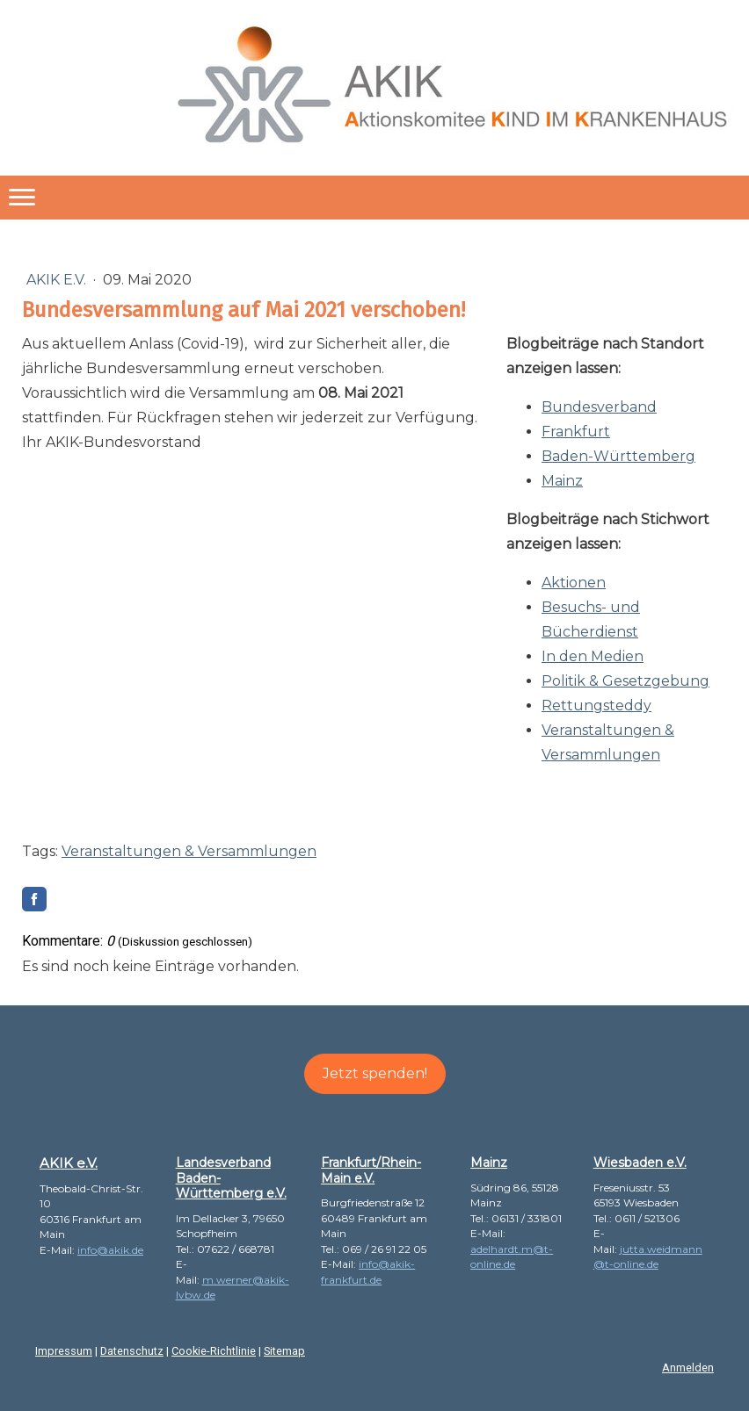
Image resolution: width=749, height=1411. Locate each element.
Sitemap (284, 1350)
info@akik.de (110, 1249)
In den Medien (593, 656)
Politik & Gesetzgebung (625, 681)
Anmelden (688, 1367)
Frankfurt (576, 431)
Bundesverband (599, 407)
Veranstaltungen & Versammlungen (189, 851)
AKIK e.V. (58, 279)
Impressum (63, 1350)
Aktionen (574, 582)
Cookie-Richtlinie (213, 1350)
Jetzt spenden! (375, 1073)
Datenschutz (132, 1350)
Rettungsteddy (596, 705)
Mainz (562, 480)
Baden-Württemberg (618, 456)
